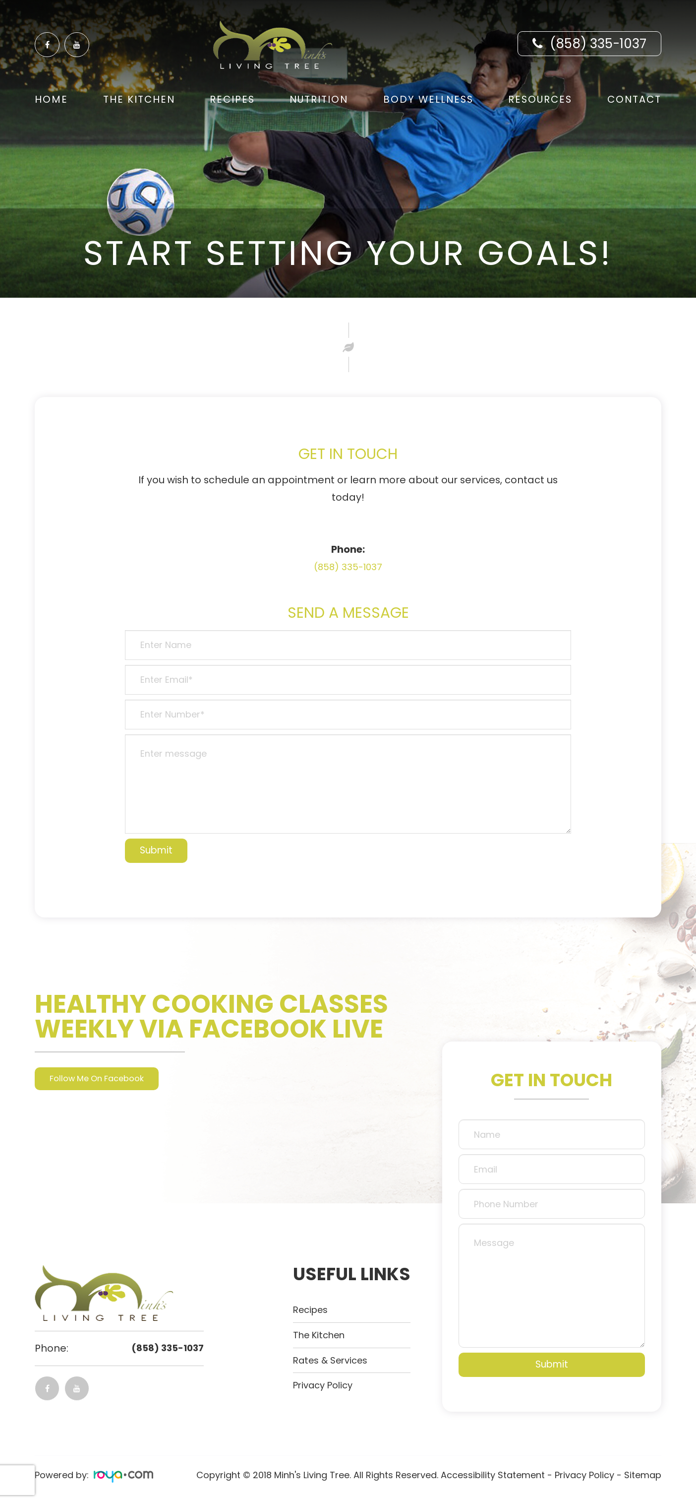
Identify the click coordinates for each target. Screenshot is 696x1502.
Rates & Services (333, 1360)
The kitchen (322, 1335)
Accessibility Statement (493, 1475)
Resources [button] (540, 99)
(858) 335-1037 (598, 44)
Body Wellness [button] (428, 99)
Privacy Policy (326, 1385)
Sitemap (642, 1475)
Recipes (232, 99)
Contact (634, 99)
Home (51, 99)
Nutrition (319, 99)
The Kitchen (139, 99)
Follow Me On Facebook (104, 1079)
